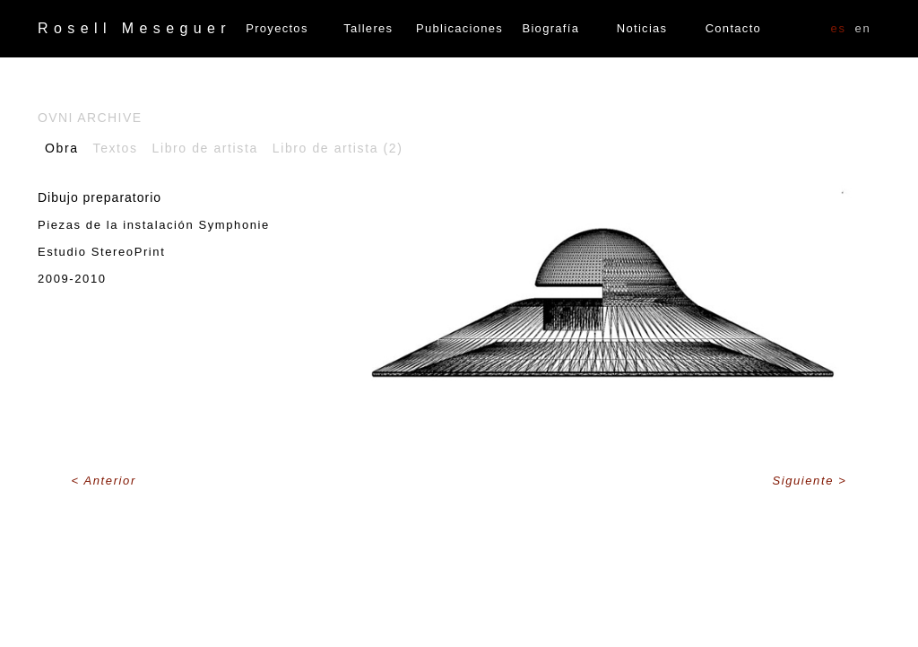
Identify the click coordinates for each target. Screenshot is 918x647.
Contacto (733, 28)
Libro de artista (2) (338, 148)
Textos (115, 148)
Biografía (550, 28)
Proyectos (277, 28)
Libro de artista (205, 148)
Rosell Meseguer (134, 28)
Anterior (110, 480)
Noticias (642, 28)
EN (863, 28)
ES (838, 28)
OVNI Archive (90, 117)
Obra (62, 148)
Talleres (368, 28)
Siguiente (805, 480)
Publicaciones (459, 28)
